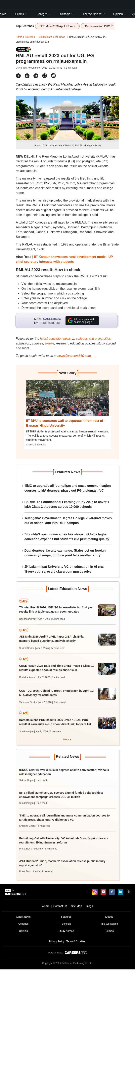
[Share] (18, 75)
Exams (21, 14)
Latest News (23, 916)
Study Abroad (66, 930)
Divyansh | (22, 67)
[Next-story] (67, 401)
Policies (109, 930)
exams (49, 343)
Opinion (118, 14)
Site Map (76, 906)
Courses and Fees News (52, 37)
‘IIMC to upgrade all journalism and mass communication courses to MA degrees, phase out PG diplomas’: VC (67, 488)
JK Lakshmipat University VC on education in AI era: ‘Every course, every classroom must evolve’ (64, 569)
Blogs (89, 906)
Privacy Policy (56, 941)
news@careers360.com (74, 355)
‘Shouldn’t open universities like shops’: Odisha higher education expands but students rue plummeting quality (66, 537)
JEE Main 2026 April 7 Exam (57, 26)
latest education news (55, 338)
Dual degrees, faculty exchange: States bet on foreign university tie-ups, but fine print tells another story (65, 553)
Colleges (44, 14)
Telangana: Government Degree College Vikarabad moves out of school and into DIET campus (68, 520)
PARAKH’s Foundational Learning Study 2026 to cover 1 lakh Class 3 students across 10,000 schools (66, 504)
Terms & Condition (76, 941)
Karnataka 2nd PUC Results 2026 (106, 26)
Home (19, 37)
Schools (67, 14)
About (45, 906)
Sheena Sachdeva (36, 444)
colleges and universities (93, 338)
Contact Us (60, 906)
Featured (66, 916)
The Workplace (94, 14)
